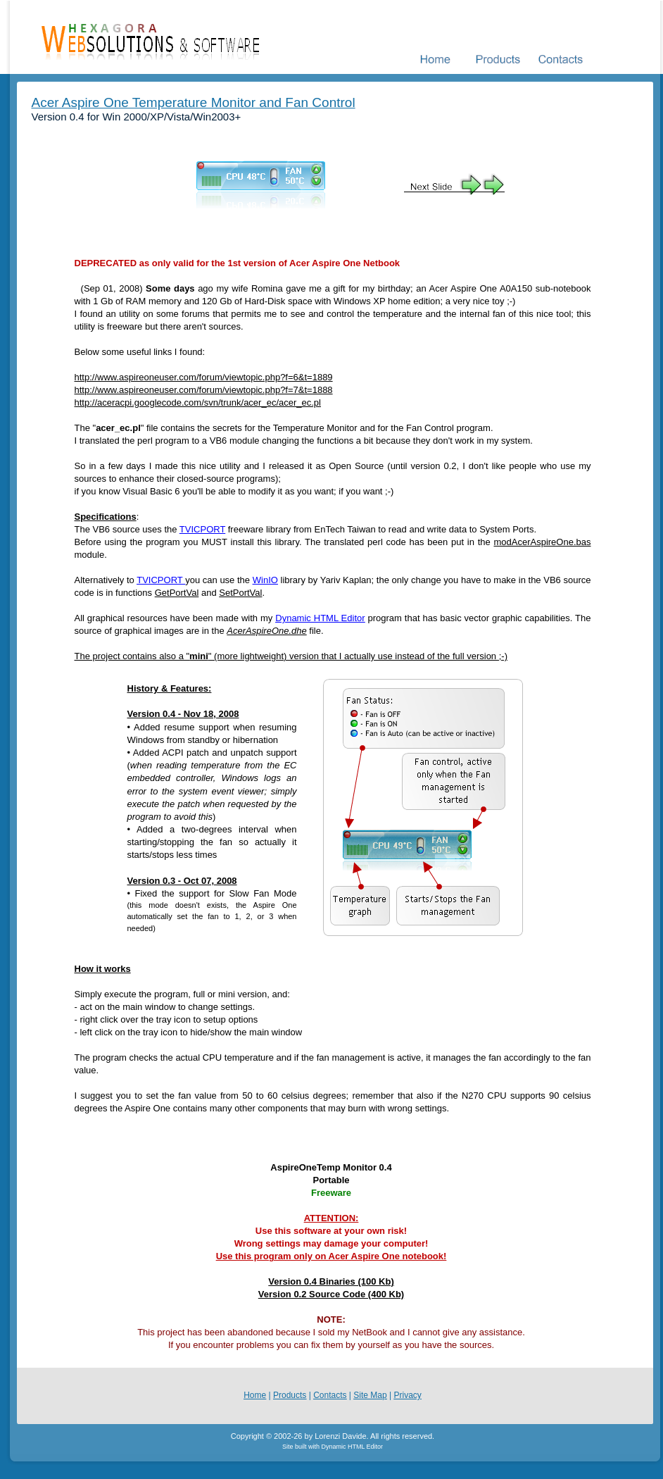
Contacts (329, 1395)
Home (255, 1395)
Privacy (407, 1395)
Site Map (369, 1395)
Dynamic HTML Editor (320, 618)
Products (289, 1395)
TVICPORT (202, 529)
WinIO (265, 580)
